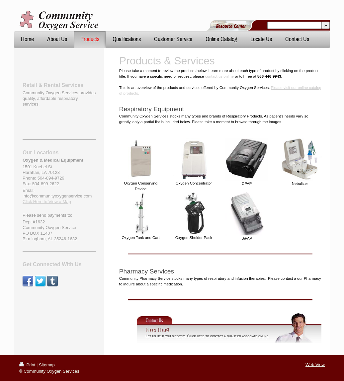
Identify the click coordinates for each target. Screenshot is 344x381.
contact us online (219, 76)
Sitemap (47, 364)
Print (28, 364)
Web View (315, 364)
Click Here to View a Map (47, 201)
